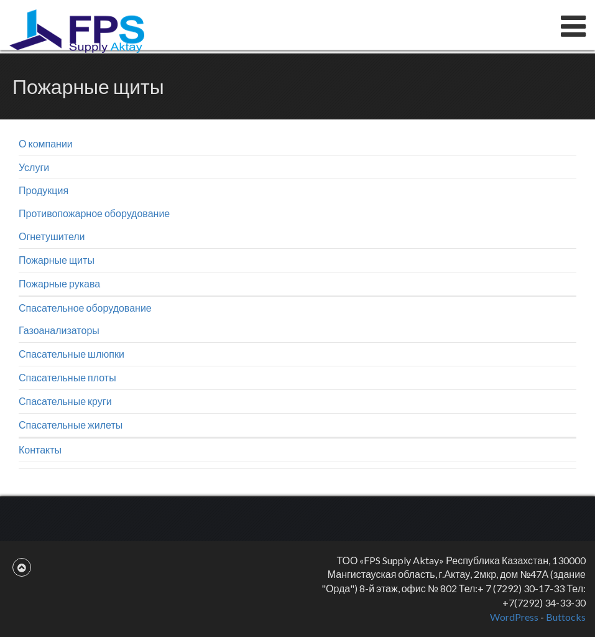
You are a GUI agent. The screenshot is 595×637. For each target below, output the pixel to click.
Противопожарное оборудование (94, 213)
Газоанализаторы (59, 330)
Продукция (43, 190)
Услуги (34, 167)
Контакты (40, 449)
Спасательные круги (65, 401)
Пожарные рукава (59, 283)
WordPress (514, 617)
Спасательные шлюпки (71, 354)
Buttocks (566, 617)
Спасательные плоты (67, 377)
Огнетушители (52, 236)
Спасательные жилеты (70, 424)
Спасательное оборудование (85, 308)
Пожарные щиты (57, 260)
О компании (46, 143)
